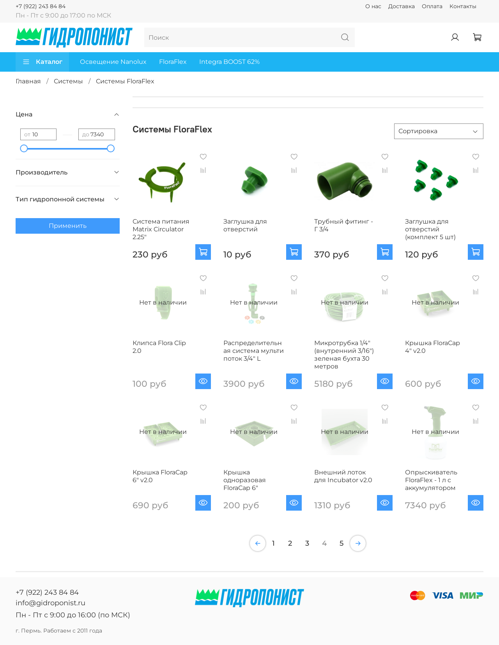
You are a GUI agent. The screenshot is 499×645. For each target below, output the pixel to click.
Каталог (42, 62)
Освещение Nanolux (113, 61)
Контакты (462, 6)
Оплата (432, 6)
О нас (373, 6)
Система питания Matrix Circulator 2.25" (161, 229)
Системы (68, 81)
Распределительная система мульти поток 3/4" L (253, 350)
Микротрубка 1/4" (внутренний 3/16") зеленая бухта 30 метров (344, 354)
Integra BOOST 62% (229, 61)
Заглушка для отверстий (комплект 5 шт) (430, 229)
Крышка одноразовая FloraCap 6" (244, 480)
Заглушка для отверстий (245, 225)
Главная (28, 81)
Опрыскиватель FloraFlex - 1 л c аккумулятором (431, 480)
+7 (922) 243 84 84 (40, 6)
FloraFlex (173, 61)
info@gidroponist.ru (50, 603)
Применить (68, 225)
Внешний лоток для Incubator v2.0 (343, 476)
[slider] (24, 148)
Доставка (401, 6)
